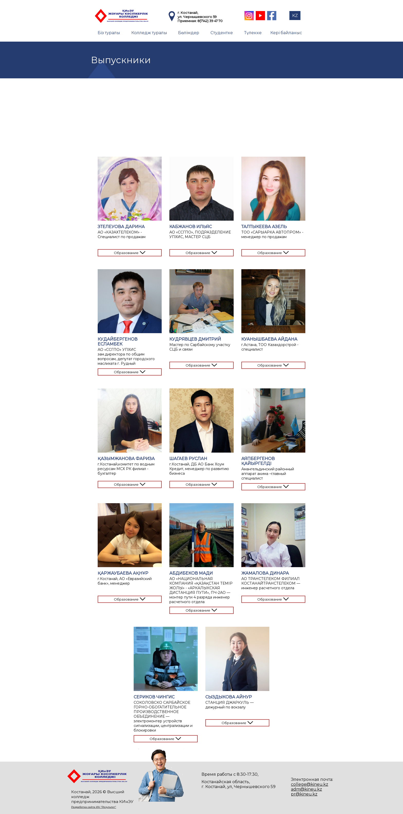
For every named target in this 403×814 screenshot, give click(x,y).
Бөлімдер (188, 32)
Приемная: (187, 21)
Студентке (221, 32)
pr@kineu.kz (304, 794)
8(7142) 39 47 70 (210, 21)
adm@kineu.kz (306, 789)
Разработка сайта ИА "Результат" (93, 807)
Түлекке (253, 32)
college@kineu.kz (309, 784)
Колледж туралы (149, 32)
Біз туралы (109, 32)
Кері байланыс (286, 32)
